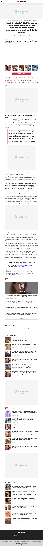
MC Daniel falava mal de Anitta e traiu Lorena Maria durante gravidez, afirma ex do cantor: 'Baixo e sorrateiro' (23, 426)
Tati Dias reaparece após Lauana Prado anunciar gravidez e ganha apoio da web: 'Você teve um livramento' (23, 419)
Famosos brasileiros (9, 328)
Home (6, 20)
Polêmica (16, 328)
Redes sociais (22, 328)
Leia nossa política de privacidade (21, 543)
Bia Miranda (21, 20)
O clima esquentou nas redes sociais (14, 77)
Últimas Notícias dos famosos (13, 20)
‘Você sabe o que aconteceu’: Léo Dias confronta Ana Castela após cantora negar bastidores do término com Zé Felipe (24, 359)
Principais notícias (27, 329)
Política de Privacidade (15, 535)
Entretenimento (19, 329)
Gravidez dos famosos (10, 329)
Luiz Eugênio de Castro (14, 271)
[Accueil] (21, 1)
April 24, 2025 (23, 266)
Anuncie (31, 535)
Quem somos (25, 535)
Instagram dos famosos (31, 328)
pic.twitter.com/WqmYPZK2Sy (25, 265)
